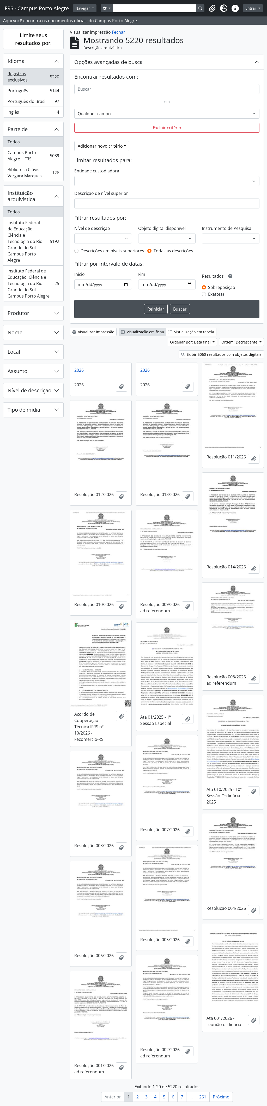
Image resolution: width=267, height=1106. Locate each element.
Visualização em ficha (142, 331)
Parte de (18, 129)
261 (202, 1097)
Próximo (221, 1097)
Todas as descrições (173, 251)
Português (33, 92)
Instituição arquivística (21, 196)
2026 (79, 370)
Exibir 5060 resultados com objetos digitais (221, 354)
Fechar (118, 32)
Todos (14, 142)
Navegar (83, 8)
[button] (212, 8)
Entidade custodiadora (96, 171)
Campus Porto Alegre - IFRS (33, 156)
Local (14, 351)
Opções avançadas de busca (108, 62)
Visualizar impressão (93, 331)
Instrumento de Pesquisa (226, 228)
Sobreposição (221, 287)
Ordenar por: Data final (191, 342)
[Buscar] (166, 89)
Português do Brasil (33, 102)
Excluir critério (167, 128)
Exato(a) (216, 294)
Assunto (17, 371)
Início (79, 274)
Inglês (33, 113)
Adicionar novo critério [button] (100, 146)
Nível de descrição (29, 390)
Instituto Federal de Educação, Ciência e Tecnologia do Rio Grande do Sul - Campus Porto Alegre (33, 241)
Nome (15, 332)
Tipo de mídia (24, 409)
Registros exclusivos (33, 77)
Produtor (18, 313)
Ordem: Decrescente (239, 342)
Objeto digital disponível (162, 228)
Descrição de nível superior (101, 193)
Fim (141, 274)
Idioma (16, 61)
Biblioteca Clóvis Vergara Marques (33, 173)
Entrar (251, 8)
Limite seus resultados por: (33, 39)
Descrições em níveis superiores (112, 251)
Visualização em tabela (191, 331)
